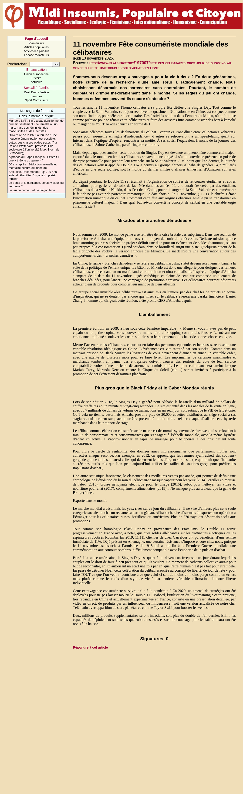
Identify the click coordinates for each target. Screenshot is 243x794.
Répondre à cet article (90, 647)
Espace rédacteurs (36, 55)
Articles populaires (36, 47)
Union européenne (36, 74)
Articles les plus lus (36, 51)
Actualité (36, 82)
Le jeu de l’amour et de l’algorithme (32, 190)
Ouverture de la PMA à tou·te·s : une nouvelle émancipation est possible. (33, 136)
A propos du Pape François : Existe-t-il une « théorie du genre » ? (34, 158)
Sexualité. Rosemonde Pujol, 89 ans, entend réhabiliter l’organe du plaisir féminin (33, 175)
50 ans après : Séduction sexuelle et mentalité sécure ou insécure (33, 166)
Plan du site (36, 43)
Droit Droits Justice (36, 92)
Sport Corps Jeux (36, 100)
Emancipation (36, 69)
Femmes (36, 96)
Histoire (36, 78)
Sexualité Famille (36, 88)
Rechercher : (18, 64)
